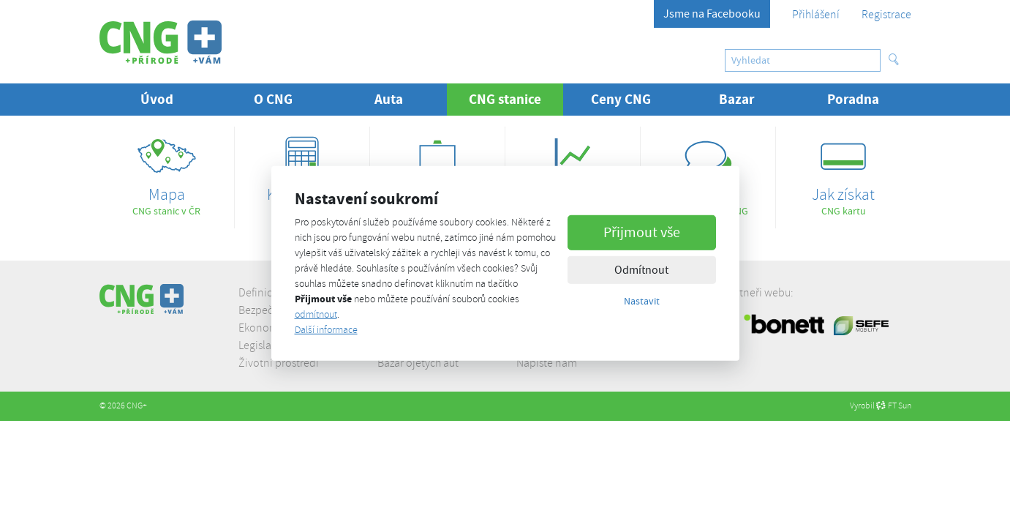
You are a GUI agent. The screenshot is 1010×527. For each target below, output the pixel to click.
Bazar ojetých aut (418, 363)
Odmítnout (641, 269)
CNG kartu (843, 172)
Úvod (156, 99)
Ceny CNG (621, 99)
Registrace (886, 14)
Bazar (737, 99)
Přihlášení (816, 14)
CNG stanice (516, 98)
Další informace (326, 330)
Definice (258, 292)
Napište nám (546, 363)
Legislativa (263, 345)
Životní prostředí (278, 363)
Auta (388, 99)
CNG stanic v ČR (167, 172)
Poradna (853, 99)
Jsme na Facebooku (712, 14)
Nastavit (642, 300)
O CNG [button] (273, 99)
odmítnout (316, 314)
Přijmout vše (641, 232)
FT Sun (893, 405)
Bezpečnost (266, 310)
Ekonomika (265, 328)
